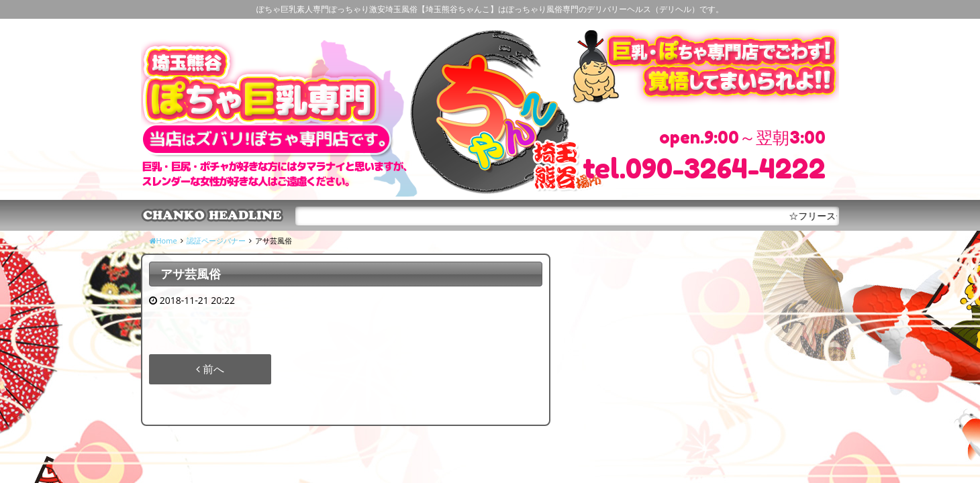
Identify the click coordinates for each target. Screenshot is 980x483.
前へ (210, 369)
